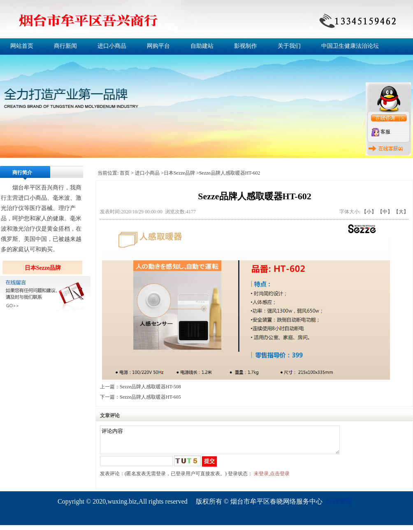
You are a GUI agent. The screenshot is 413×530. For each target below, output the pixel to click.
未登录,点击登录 (272, 478)
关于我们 (289, 46)
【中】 (385, 212)
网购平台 (158, 46)
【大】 (401, 212)
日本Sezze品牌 (43, 268)
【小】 (369, 212)
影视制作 (245, 46)
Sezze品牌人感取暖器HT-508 (150, 387)
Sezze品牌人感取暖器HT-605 (150, 397)
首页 (125, 173)
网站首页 (21, 46)
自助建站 (201, 46)
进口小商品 (111, 46)
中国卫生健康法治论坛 (350, 46)
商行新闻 (65, 46)
